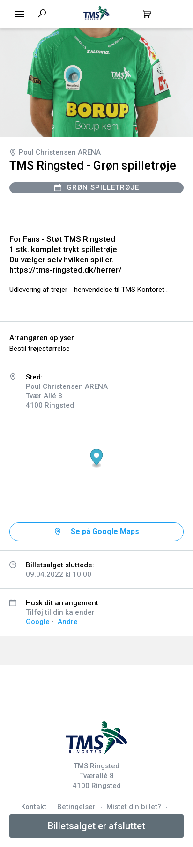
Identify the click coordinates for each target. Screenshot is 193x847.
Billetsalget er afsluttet (96, 826)
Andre (68, 621)
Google (38, 621)
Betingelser (76, 806)
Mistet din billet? (133, 806)
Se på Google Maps (105, 531)
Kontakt (33, 806)
